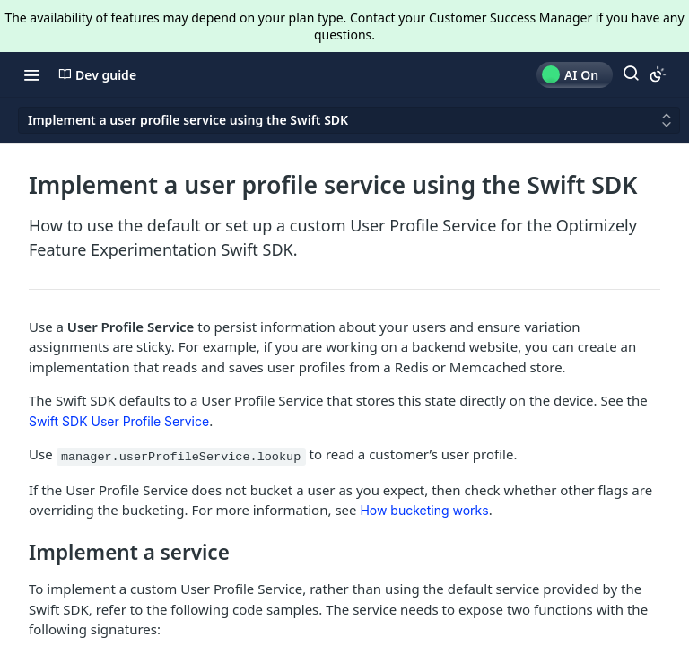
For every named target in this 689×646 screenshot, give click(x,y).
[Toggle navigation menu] (31, 74)
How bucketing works (424, 510)
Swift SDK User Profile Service (119, 421)
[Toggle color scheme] (657, 74)
